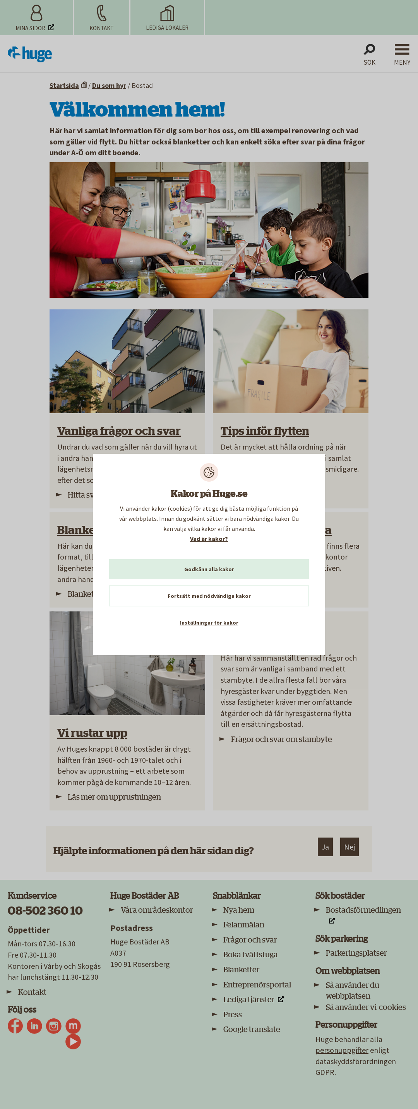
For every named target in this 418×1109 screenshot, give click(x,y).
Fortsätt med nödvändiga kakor (209, 595)
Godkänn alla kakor (209, 569)
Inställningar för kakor (209, 622)
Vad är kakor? (209, 538)
